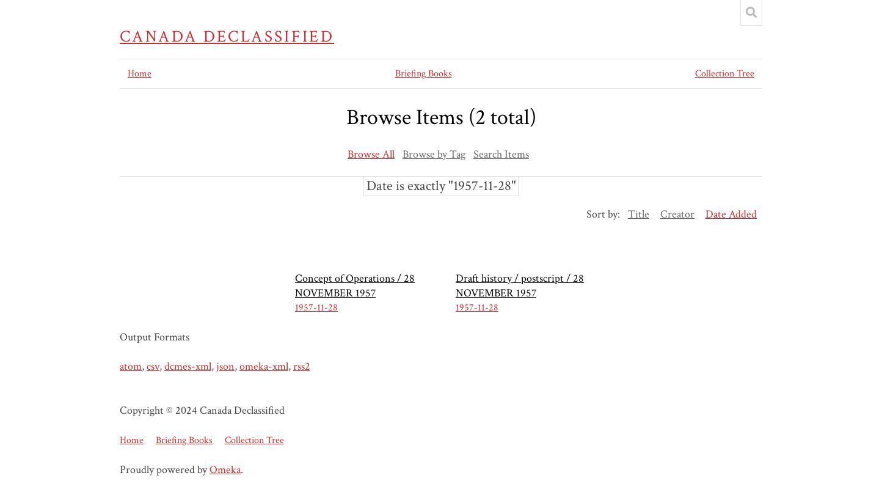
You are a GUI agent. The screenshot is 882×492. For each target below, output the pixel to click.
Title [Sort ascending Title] (638, 214)
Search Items (501, 154)
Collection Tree (724, 73)
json (225, 366)
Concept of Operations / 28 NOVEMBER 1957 (355, 285)
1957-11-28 (316, 307)
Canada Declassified (227, 36)
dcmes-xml (187, 366)
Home (139, 73)
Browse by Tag (434, 154)
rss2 (301, 366)
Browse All (371, 154)
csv (153, 366)
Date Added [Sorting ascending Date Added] (731, 214)
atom (131, 366)
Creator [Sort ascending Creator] (677, 214)
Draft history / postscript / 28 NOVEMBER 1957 (520, 285)
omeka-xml (263, 366)
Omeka (225, 470)
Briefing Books (423, 73)
